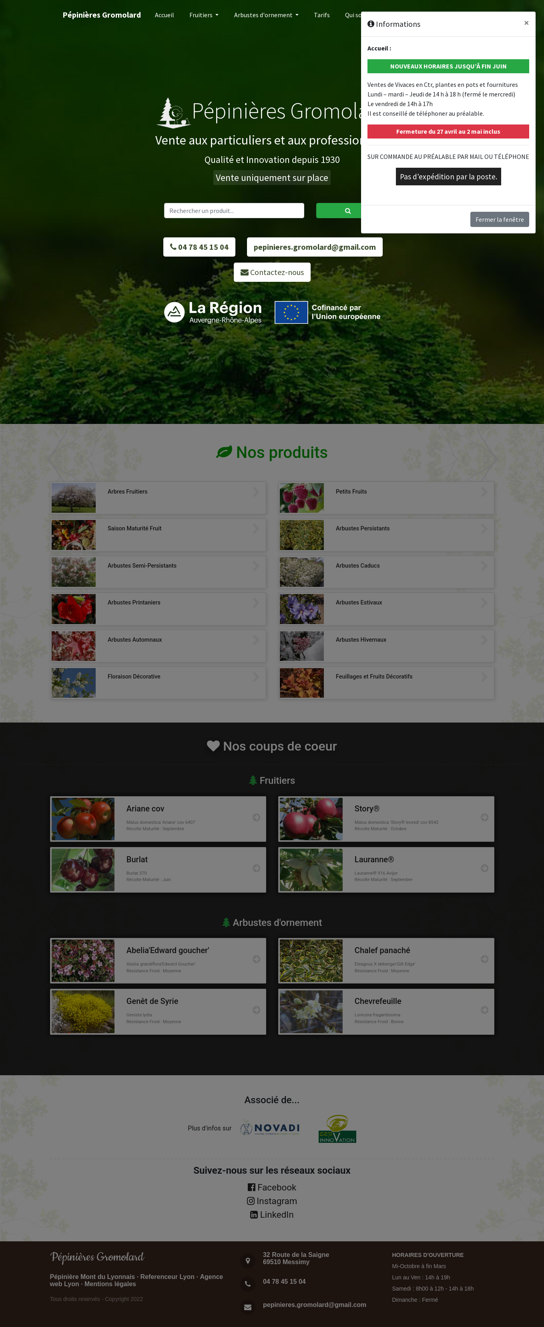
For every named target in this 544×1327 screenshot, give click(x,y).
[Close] (527, 23)
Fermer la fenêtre (500, 219)
